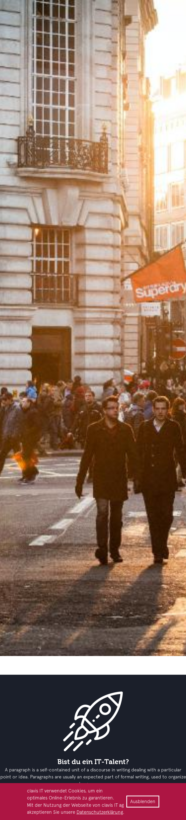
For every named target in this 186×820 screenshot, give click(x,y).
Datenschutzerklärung (100, 812)
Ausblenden (142, 801)
